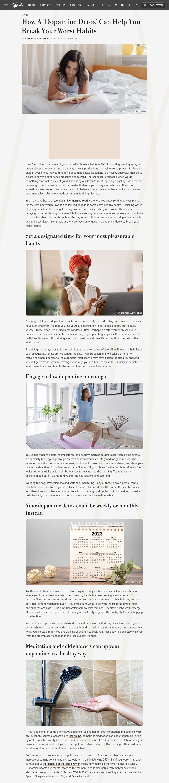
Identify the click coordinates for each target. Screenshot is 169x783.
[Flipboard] (116, 6)
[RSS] (136, 6)
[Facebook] (102, 6)
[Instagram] (122, 6)
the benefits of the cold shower (61, 764)
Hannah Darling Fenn (36, 38)
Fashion (75, 5)
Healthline (75, 736)
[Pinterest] (109, 6)
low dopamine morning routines (73, 200)
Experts (45, 5)
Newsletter (153, 5)
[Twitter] (129, 6)
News (32, 5)
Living (89, 5)
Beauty (61, 5)
